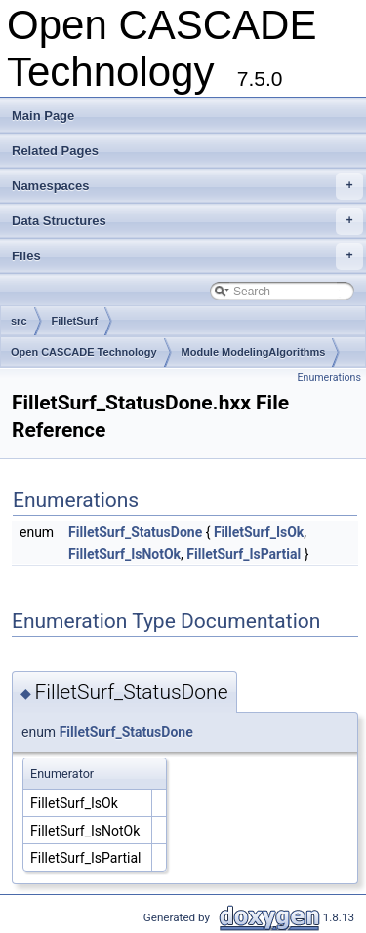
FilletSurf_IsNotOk (124, 554)
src (19, 321)
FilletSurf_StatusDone (135, 532)
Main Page (43, 115)
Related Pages (55, 150)
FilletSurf (75, 321)
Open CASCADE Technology (84, 352)
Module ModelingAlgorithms (254, 352)
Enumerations (329, 377)
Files (187, 256)
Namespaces (187, 186)
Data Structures (187, 221)
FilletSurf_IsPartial (243, 554)
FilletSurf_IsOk (259, 532)
